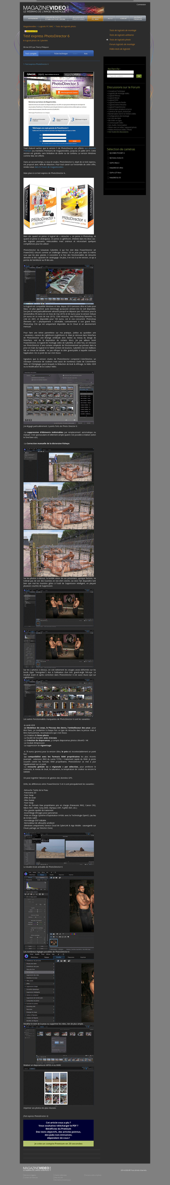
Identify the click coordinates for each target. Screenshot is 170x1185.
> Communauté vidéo (115, 123)
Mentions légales (30, 1175)
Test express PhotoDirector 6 (36, 64)
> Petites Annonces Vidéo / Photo (119, 129)
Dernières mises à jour (63, 1180)
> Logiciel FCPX (112, 100)
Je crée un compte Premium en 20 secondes (58, 1144)
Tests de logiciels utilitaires (121, 35)
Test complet (31, 54)
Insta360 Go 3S (115, 177)
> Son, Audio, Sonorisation (117, 125)
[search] (120, 72)
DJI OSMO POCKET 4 (117, 153)
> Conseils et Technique (116, 91)
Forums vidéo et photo (93, 1175)
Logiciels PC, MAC (96, 18)
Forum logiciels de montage (122, 44)
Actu (110, 18)
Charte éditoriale (61, 1175)
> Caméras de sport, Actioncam (119, 111)
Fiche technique (61, 54)
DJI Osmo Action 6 (116, 158)
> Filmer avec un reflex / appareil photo (122, 127)
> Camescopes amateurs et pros (119, 109)
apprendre (33, 18)
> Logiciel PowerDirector (116, 107)
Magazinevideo (29, 26)
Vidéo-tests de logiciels (119, 48)
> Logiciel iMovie (113, 98)
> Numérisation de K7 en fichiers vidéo (121, 114)
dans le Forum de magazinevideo (49, 167)
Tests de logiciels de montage (122, 30)
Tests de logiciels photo (66, 26)
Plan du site (59, 1178)
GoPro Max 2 (114, 163)
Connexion (141, 4)
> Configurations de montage (118, 116)
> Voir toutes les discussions (117, 132)
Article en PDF (32, 31)
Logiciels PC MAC (45, 26)
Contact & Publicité (31, 1178)
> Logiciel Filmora (113, 96)
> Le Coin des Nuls (114, 118)
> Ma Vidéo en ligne (114, 120)
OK (139, 76)
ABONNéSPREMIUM (138, 18)
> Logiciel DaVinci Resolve (116, 105)
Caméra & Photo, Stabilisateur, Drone (55, 18)
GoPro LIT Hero (115, 173)
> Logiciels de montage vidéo (118, 93)
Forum (123, 18)
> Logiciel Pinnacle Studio (116, 102)
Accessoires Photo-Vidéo (78, 18)
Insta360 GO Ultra (116, 168)
